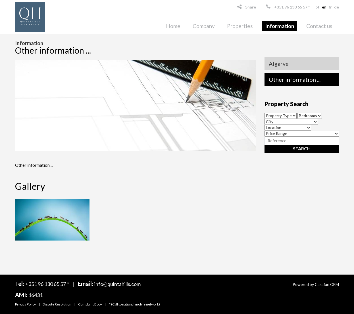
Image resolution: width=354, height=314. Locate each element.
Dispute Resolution (57, 304)
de (336, 7)
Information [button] (279, 26)
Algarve (279, 63)
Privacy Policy (25, 304)
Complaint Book (90, 304)
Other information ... (294, 79)
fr (330, 7)
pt (317, 7)
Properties (240, 26)
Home (173, 26)
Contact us (319, 26)
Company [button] (204, 26)
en (324, 7)
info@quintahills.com (117, 284)
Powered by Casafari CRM (316, 284)
